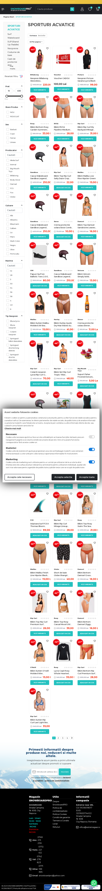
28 (10, 275)
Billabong (13, 175)
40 (11, 305)
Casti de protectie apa (12, 62)
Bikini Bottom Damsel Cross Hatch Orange (84, 574)
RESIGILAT (14, 116)
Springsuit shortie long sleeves (14, 348)
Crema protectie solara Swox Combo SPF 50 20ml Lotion (63, 226)
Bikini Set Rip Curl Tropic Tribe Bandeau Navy (62, 373)
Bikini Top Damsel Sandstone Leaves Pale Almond (86, 226)
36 (10, 292)
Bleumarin (14, 224)
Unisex (12, 142)
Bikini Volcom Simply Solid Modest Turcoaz (85, 275)
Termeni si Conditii (61, 820)
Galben (12, 228)
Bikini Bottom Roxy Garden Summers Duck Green (39, 128)
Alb (11, 215)
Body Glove (14, 179)
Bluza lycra (14, 321)
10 (10, 271)
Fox (11, 192)
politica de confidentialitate (57, 781)
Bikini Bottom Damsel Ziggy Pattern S (84, 623)
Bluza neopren (12, 326)
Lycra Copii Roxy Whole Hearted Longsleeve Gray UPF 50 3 (62, 672)
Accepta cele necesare (19, 477)
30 (10, 283)
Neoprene (13, 48)
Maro (12, 236)
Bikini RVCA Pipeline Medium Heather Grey (62, 128)
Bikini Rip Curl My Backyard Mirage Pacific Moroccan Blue (86, 128)
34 (10, 288)
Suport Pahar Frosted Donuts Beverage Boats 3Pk (85, 375)
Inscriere (65, 772)
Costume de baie (14, 53)
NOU (11, 112)
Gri (10, 232)
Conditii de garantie (61, 817)
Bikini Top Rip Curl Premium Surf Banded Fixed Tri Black (38, 623)
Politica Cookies (60, 814)
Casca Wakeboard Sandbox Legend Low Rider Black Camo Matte (39, 177)
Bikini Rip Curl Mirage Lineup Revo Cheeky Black (63, 525)
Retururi (56, 827)
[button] (4, 9)
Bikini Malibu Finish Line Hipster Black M (39, 574)
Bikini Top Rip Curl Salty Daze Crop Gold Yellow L (62, 177)
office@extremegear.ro (89, 827)
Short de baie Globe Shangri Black (60, 574)
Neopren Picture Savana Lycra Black (86, 79)
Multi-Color (14, 241)
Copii (12, 133)
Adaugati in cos (63, 188)
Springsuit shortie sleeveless (14, 357)
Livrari (55, 824)
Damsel (13, 184)
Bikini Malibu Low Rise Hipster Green (87, 177)
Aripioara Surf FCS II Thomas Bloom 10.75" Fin (39, 525)
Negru (12, 245)
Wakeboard (13, 38)
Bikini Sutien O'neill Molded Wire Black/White (39, 672)
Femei (12, 138)
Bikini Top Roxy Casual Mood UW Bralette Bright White (62, 623)
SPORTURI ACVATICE (14, 27)
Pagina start (8, 17)
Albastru (13, 219)
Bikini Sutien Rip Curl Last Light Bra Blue (39, 721)
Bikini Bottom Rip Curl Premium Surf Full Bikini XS (86, 672)
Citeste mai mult (13, 428)
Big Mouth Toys (14, 169)
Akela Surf (14, 160)
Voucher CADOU (62, 78)
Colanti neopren (12, 332)
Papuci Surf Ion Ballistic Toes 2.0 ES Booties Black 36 (39, 275)
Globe (12, 196)
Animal (12, 164)
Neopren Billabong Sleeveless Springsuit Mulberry (39, 79)
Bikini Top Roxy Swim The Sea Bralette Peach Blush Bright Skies (86, 525)
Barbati (13, 129)
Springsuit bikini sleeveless (15, 339)
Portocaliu (14, 253)
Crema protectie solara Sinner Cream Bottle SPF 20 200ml (86, 324)
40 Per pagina (35, 42)
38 (10, 296)
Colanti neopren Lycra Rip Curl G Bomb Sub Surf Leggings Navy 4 (38, 373)
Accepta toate (87, 477)
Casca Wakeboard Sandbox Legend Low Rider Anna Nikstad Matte (39, 226)
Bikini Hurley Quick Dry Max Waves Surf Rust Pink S (63, 324)
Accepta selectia (63, 477)
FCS (11, 188)
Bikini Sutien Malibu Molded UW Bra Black (39, 324)
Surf (9, 34)
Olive (11, 249)
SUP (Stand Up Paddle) (13, 43)
